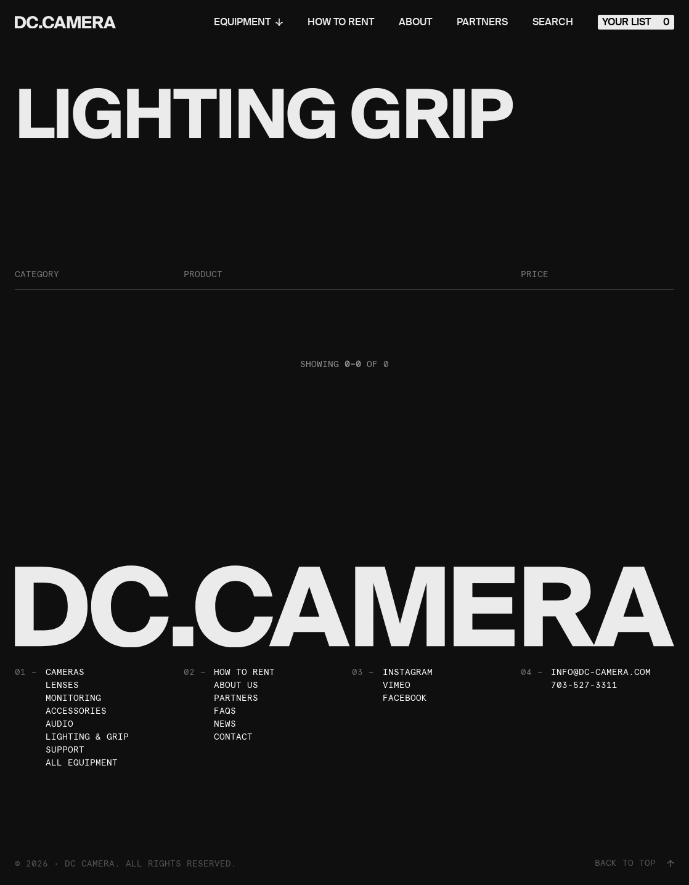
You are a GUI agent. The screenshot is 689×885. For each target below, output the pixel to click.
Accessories (76, 710)
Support (65, 749)
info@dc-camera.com (601, 671)
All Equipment (82, 762)
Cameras (65, 671)
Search (552, 22)
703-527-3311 (584, 684)
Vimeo (396, 684)
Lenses (62, 684)
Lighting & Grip (87, 736)
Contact (233, 736)
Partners (482, 22)
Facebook (405, 697)
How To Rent (341, 22)
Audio (59, 723)
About (415, 22)
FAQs (225, 710)
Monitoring (73, 697)
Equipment (248, 22)
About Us (236, 684)
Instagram (408, 671)
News (225, 723)
